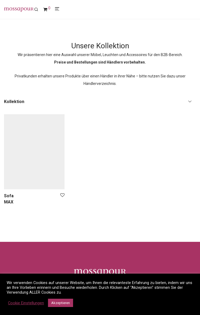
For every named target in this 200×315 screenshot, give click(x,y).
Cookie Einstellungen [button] (26, 303)
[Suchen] (38, 9)
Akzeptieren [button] (60, 303)
